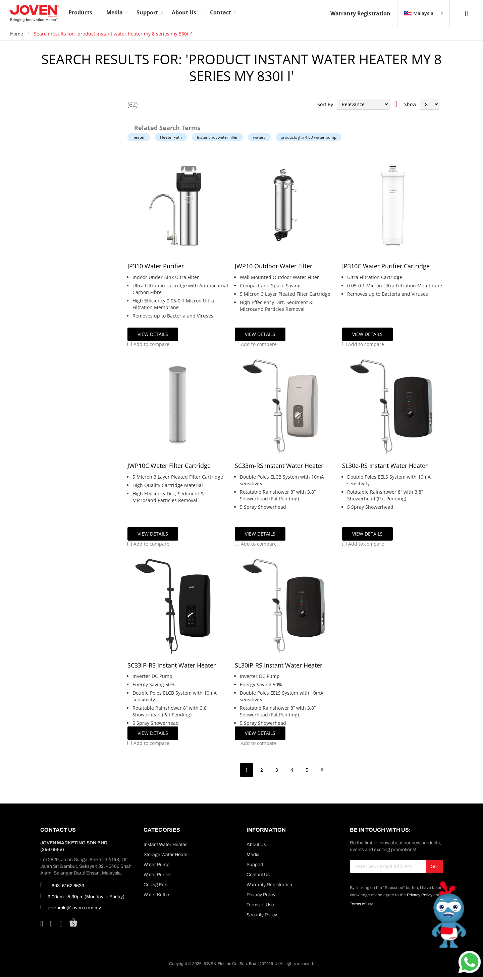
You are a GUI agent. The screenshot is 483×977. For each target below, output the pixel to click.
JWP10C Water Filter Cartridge (169, 466)
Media (253, 854)
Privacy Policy (261, 894)
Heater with (171, 137)
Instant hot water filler (217, 137)
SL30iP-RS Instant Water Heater (278, 665)
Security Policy (262, 914)
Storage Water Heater (166, 854)
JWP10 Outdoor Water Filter (273, 266)
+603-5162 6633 (62, 885)
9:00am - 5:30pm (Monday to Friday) (82, 896)
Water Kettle (156, 894)
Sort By (325, 104)
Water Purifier (158, 874)
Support (255, 864)
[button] (148, 344)
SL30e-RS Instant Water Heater (385, 466)
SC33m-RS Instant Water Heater (279, 466)
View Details (153, 334)
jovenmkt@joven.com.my (70, 907)
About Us (256, 844)
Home (17, 33)
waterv (259, 137)
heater (138, 137)
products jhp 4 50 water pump (308, 137)
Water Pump (156, 864)
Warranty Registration (358, 13)
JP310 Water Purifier (155, 266)
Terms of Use (260, 904)
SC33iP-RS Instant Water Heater (171, 665)
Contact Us (258, 874)
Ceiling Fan (155, 884)
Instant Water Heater (165, 844)
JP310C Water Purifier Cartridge (386, 266)
